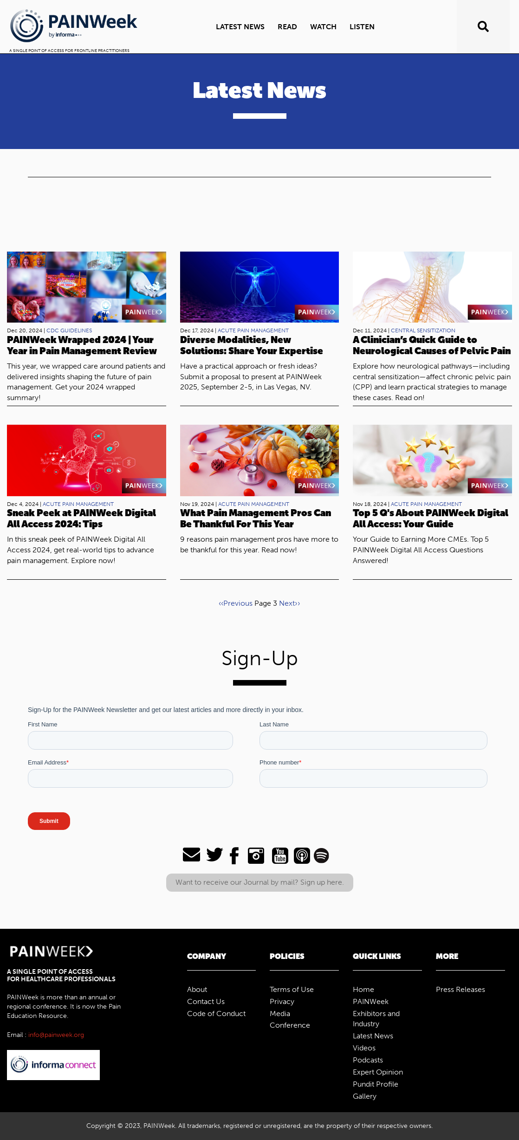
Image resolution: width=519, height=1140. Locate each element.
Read (287, 26)
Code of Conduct (216, 1013)
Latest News (373, 1035)
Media (280, 1013)
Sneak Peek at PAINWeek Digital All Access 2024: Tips (81, 518)
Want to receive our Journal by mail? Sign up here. (259, 882)
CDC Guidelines (69, 330)
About (197, 989)
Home (363, 989)
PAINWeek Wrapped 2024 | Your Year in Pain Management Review (82, 345)
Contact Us (206, 1001)
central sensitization (423, 330)
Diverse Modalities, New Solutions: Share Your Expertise (251, 345)
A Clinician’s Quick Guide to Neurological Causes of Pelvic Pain (432, 345)
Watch (323, 26)
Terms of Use (292, 989)
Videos (364, 1047)
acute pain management (253, 330)
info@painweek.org (56, 1035)
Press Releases (460, 989)
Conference (290, 1025)
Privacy (282, 1001)
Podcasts (368, 1060)
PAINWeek (371, 1001)
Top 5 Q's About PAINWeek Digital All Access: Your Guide (430, 518)
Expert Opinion (378, 1072)
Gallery (364, 1096)
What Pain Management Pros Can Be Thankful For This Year (255, 518)
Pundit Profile (375, 1084)
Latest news (240, 26)
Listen (362, 26)
